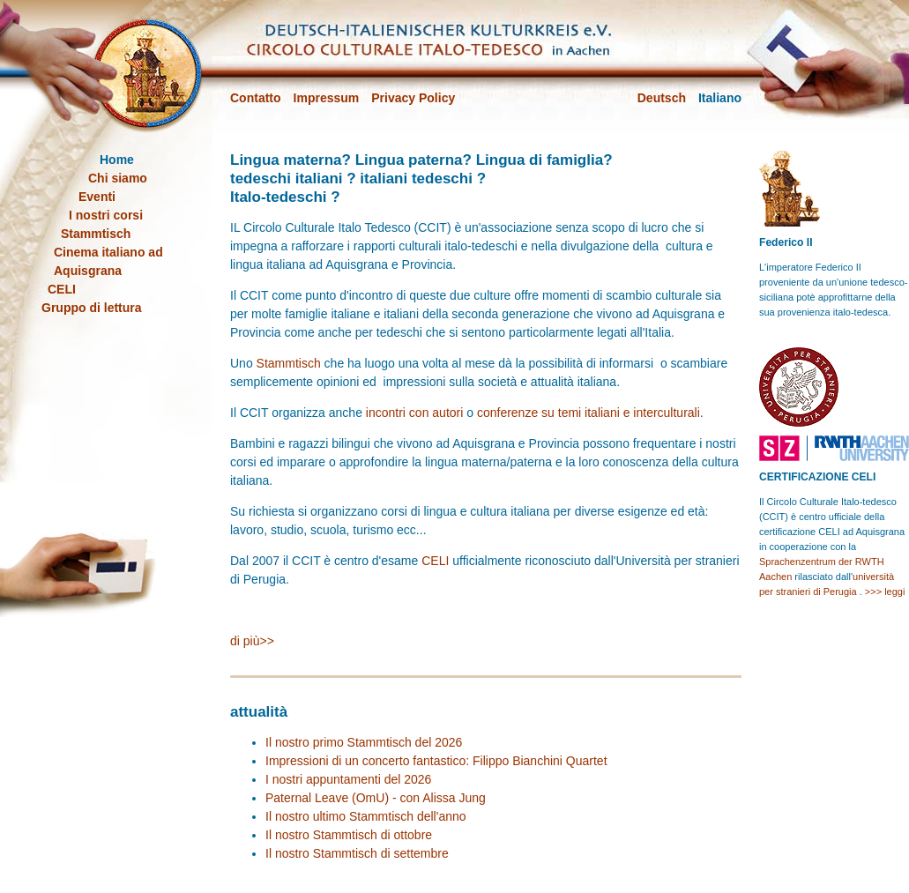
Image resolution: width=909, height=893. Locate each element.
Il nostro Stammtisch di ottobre (348, 835)
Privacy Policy (413, 98)
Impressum (327, 98)
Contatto (255, 98)
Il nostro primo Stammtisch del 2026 (363, 742)
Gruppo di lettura (91, 308)
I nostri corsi (106, 215)
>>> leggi (885, 591)
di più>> (252, 641)
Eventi (96, 197)
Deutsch (661, 98)
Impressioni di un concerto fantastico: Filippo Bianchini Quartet (436, 761)
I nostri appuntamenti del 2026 (348, 779)
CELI (435, 561)
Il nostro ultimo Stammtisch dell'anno (365, 816)
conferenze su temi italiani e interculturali (588, 413)
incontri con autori (415, 413)
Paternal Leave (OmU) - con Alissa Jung (375, 798)
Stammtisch (289, 363)
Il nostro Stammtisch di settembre (357, 853)
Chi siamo (117, 178)
